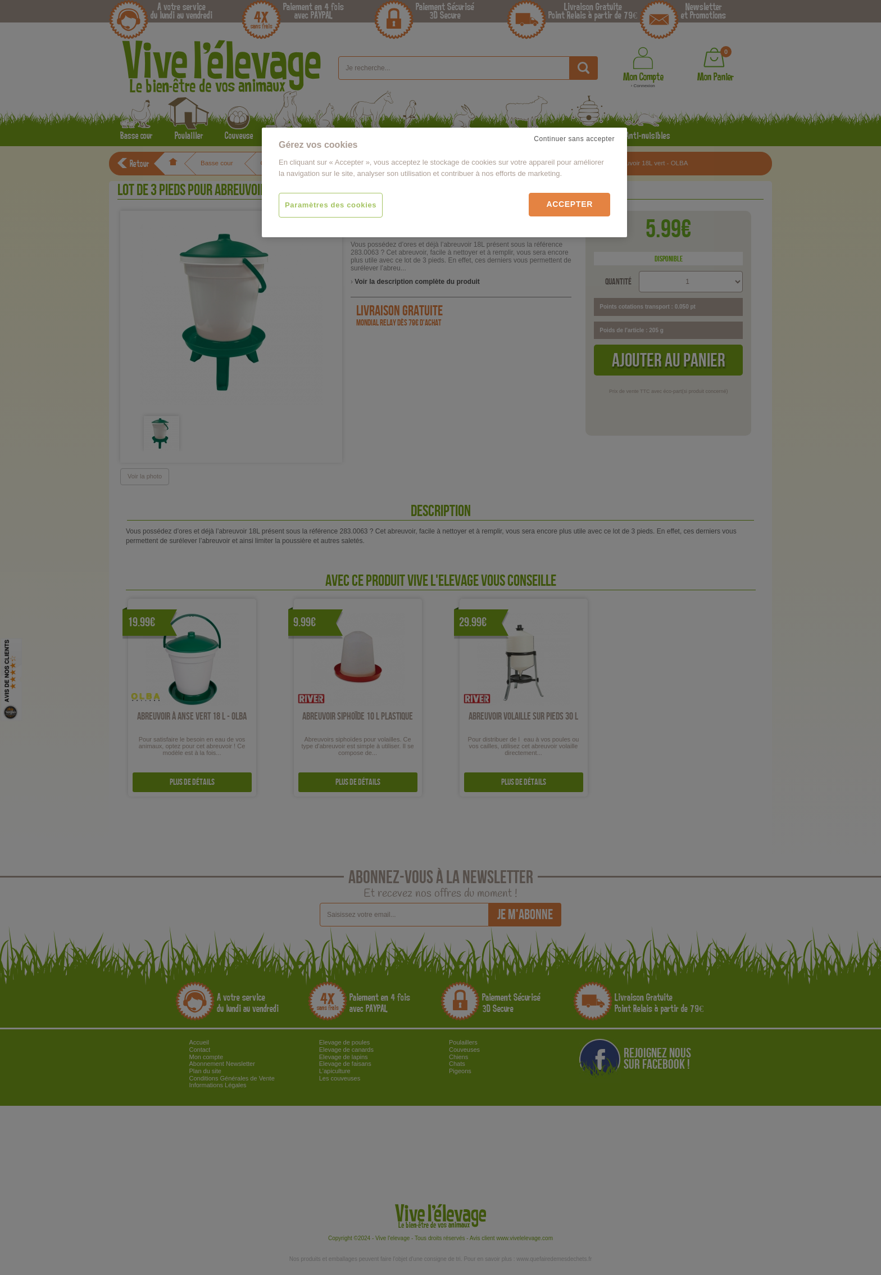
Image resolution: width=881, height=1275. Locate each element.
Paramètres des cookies (330, 205)
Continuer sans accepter (574, 139)
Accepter (569, 204)
